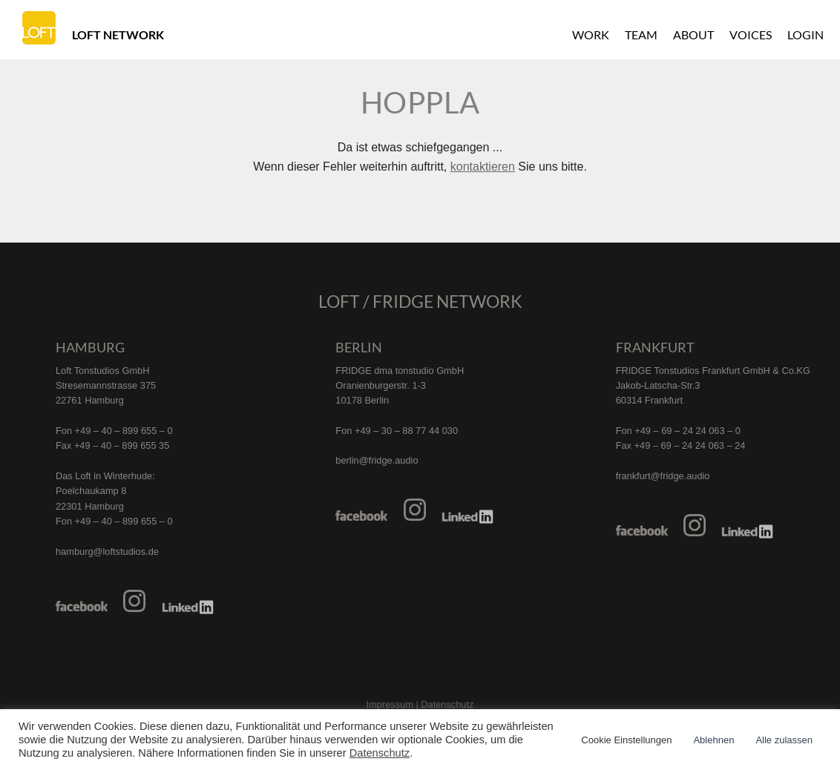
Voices (750, 34)
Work (590, 34)
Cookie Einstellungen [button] (626, 740)
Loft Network (118, 34)
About (693, 34)
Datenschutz (380, 753)
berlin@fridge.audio (376, 460)
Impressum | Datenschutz (420, 704)
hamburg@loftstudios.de (107, 551)
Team (641, 34)
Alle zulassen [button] (784, 740)
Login (805, 34)
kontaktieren (482, 166)
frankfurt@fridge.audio (663, 475)
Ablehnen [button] (713, 740)
